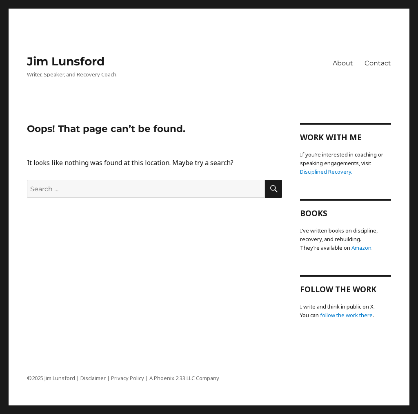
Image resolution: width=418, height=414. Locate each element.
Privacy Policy (127, 378)
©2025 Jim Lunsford (51, 378)
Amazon (361, 247)
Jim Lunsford (65, 61)
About (343, 63)
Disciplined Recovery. (326, 171)
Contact (378, 63)
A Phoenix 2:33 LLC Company (184, 378)
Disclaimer (93, 378)
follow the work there (346, 315)
